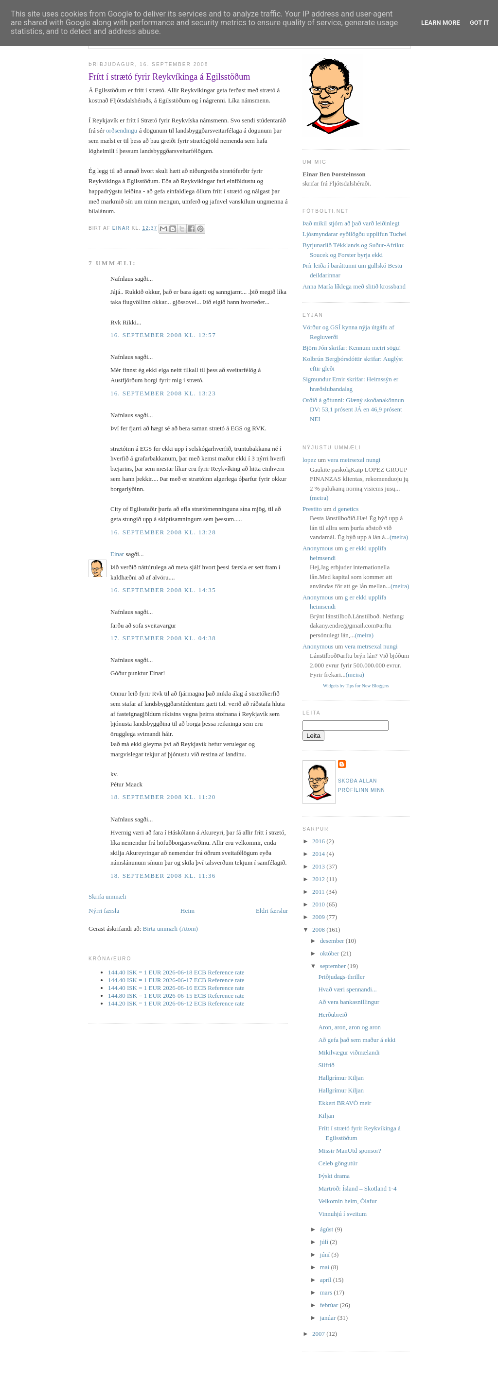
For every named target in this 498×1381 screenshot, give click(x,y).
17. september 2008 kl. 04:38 (163, 638)
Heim (187, 910)
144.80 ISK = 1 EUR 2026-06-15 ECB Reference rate (176, 995)
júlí (325, 1241)
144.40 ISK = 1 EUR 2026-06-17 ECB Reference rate (176, 980)
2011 (319, 891)
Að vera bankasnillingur (348, 1002)
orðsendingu (121, 130)
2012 (319, 879)
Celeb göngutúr (337, 1163)
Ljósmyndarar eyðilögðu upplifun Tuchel (354, 234)
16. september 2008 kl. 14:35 (163, 590)
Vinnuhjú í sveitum (342, 1213)
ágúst (327, 1229)
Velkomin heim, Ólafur (347, 1201)
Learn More (440, 22)
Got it (479, 22)
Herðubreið (332, 1014)
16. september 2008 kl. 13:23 (163, 393)
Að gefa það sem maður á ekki (356, 1039)
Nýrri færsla (104, 910)
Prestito (312, 508)
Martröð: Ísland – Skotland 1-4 (357, 1188)
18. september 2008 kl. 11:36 (162, 875)
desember (333, 940)
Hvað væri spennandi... (347, 989)
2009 (319, 917)
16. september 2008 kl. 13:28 (163, 532)
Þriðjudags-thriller (341, 976)
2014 (319, 853)
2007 (319, 1333)
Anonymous (318, 548)
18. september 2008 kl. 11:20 (162, 797)
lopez (309, 459)
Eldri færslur (272, 910)
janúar (329, 1317)
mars (327, 1292)
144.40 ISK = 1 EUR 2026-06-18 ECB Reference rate (176, 972)
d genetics (345, 508)
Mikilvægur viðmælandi (348, 1052)
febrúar (330, 1305)
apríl (326, 1279)
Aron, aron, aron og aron (349, 1027)
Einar (117, 554)
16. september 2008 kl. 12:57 (163, 335)
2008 (319, 929)
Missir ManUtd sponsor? (349, 1150)
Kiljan (326, 1115)
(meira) (319, 497)
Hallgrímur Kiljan (341, 1077)
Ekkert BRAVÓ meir (344, 1103)
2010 (319, 904)
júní (325, 1254)
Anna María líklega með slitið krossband (354, 286)
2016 (319, 841)
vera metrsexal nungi (353, 459)
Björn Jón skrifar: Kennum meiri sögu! (351, 347)
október (330, 953)
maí (325, 1267)
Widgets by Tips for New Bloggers (356, 685)
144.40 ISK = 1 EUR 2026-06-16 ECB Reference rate (176, 987)
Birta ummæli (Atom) (170, 928)
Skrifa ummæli (107, 896)
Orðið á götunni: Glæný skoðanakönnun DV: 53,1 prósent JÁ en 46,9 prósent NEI (353, 409)
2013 (319, 866)
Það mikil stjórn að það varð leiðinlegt (350, 223)
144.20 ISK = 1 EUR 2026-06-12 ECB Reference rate (176, 1003)
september (334, 966)
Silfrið (326, 1065)
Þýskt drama (334, 1175)
